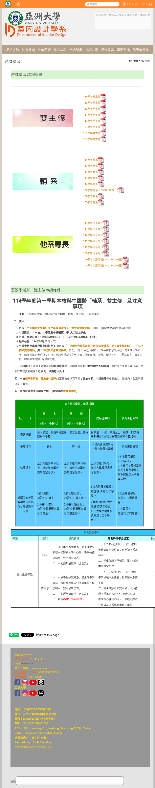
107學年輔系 (93, 202)
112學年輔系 (90, 172)
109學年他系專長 (93, 253)
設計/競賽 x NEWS (26, 672)
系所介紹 (12, 49)
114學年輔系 (90, 159)
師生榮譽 (44, 49)
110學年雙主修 (92, 121)
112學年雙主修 (92, 108)
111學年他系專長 (93, 241)
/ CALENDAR (27, 663)
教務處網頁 (69, 391)
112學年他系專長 (93, 235)
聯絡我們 (145, 15)
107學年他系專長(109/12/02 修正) (106, 265)
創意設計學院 (116, 15)
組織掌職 (123, 49)
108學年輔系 (93, 196)
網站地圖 (20, 677)
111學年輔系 (90, 178)
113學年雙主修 (92, 102)
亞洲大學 (100, 15)
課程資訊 (107, 49)
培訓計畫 (91, 49)
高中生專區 (141, 49)
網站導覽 (132, 15)
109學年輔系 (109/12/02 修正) (103, 190)
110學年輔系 (90, 184)
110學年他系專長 (93, 247)
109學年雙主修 (92, 127)
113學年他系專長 (93, 229)
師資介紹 (28, 49)
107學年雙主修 (94, 139)
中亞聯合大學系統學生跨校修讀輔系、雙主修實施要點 (58, 328)
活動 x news (22, 658)
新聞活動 (60, 49)
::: (93, 15)
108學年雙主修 (94, 133)
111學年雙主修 (92, 114)
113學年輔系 (90, 166)
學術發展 (75, 49)
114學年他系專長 (93, 223)
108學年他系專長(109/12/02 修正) (106, 259)
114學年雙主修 (92, 96)
